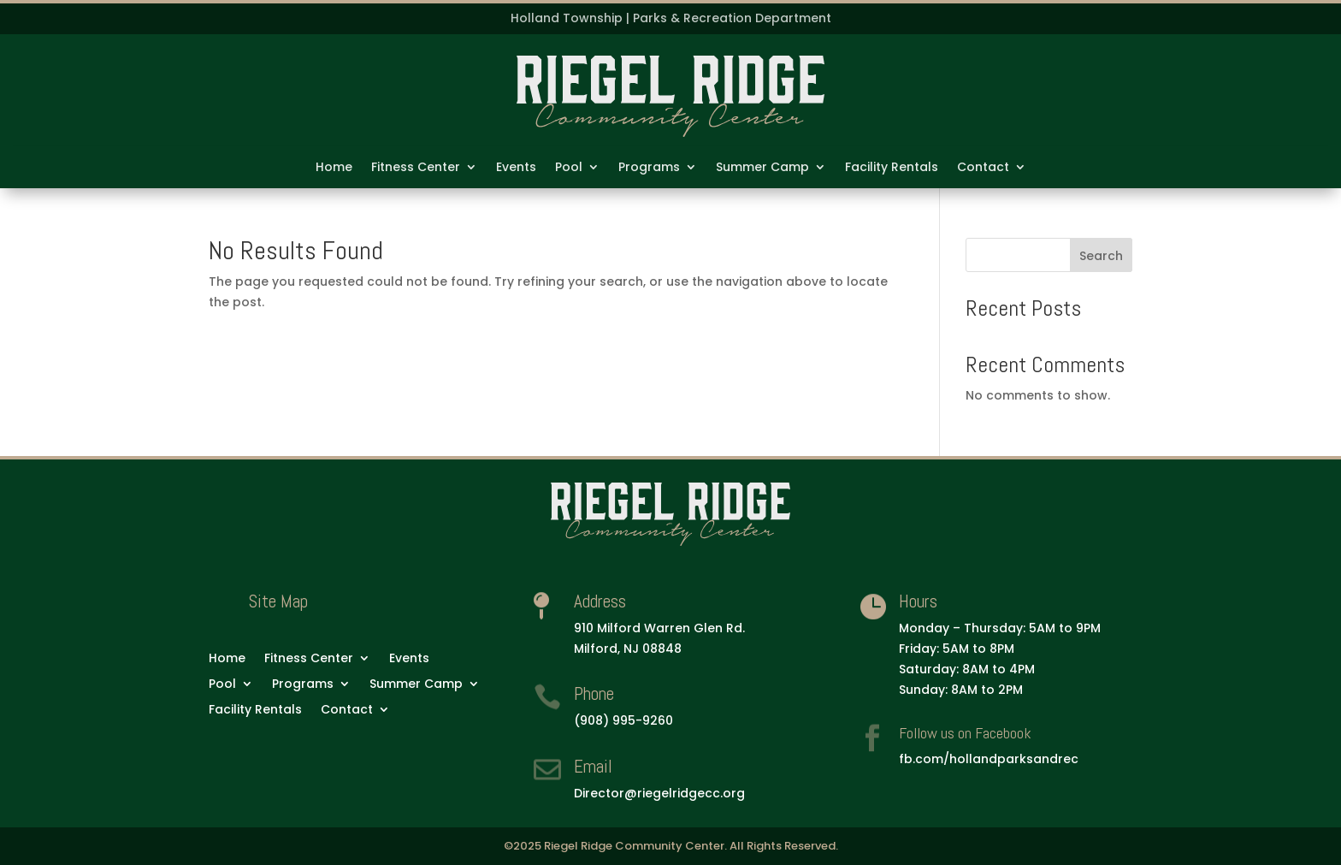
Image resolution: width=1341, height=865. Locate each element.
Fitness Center (415, 168)
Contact (983, 168)
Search (1101, 255)
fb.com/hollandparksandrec (988, 758)
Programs (649, 168)
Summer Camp (762, 168)
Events (516, 168)
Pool (568, 168)
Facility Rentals (891, 168)
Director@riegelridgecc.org (659, 793)
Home (334, 168)
